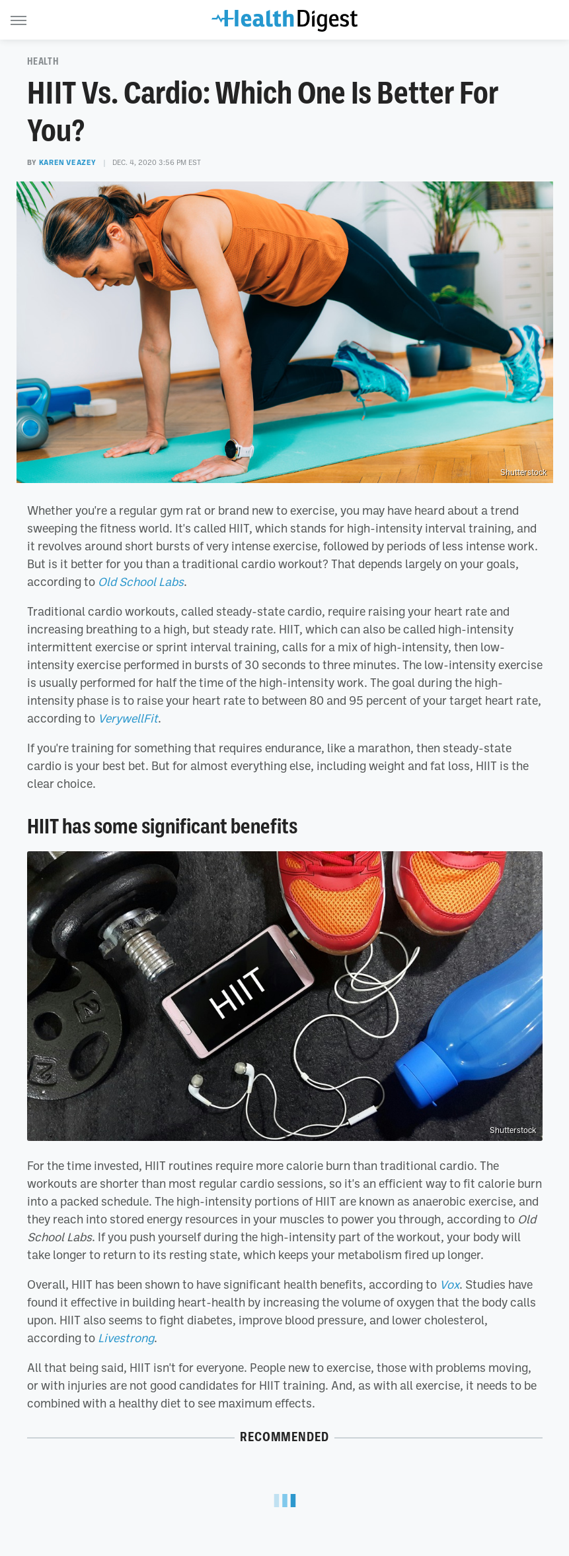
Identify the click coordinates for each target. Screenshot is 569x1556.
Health (43, 61)
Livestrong (126, 1337)
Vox (449, 1284)
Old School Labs (141, 581)
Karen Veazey (67, 162)
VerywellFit (128, 718)
